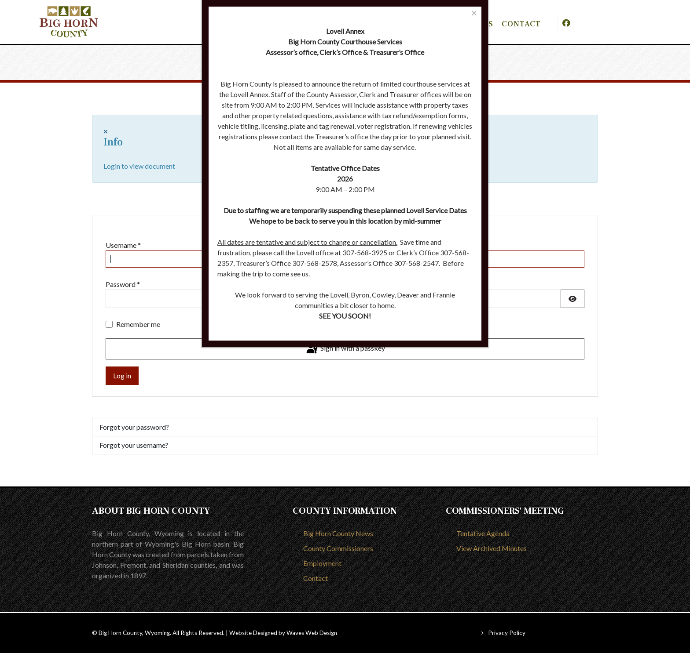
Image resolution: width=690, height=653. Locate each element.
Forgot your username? (134, 445)
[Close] (474, 13)
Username (123, 245)
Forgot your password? (134, 427)
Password (123, 284)
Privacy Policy (506, 632)
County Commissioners (338, 548)
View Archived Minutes (491, 548)
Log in (122, 375)
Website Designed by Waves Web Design (283, 632)
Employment (322, 563)
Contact (315, 578)
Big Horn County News (338, 533)
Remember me (138, 324)
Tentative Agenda (483, 533)
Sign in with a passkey (345, 349)
